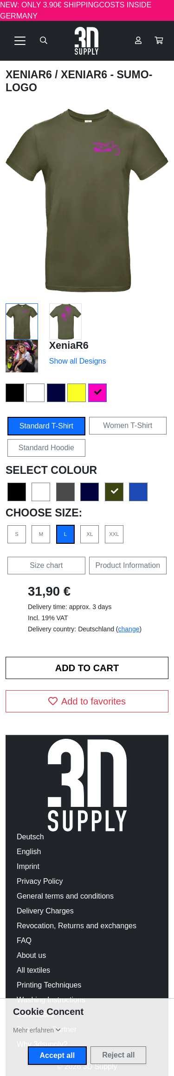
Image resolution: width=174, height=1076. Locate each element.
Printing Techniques (49, 985)
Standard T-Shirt (46, 426)
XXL (114, 534)
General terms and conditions (65, 896)
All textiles (33, 970)
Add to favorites (87, 701)
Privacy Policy (40, 881)
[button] (158, 40)
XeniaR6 (30, 75)
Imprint (28, 866)
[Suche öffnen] (43, 41)
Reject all (118, 1055)
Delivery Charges (45, 911)
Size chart (46, 565)
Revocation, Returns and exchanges (76, 926)
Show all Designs (77, 361)
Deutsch (30, 837)
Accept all (57, 1055)
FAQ (24, 940)
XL (90, 534)
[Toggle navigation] (19, 41)
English (29, 852)
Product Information (127, 565)
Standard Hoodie (46, 448)
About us (31, 955)
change (129, 629)
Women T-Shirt (127, 425)
